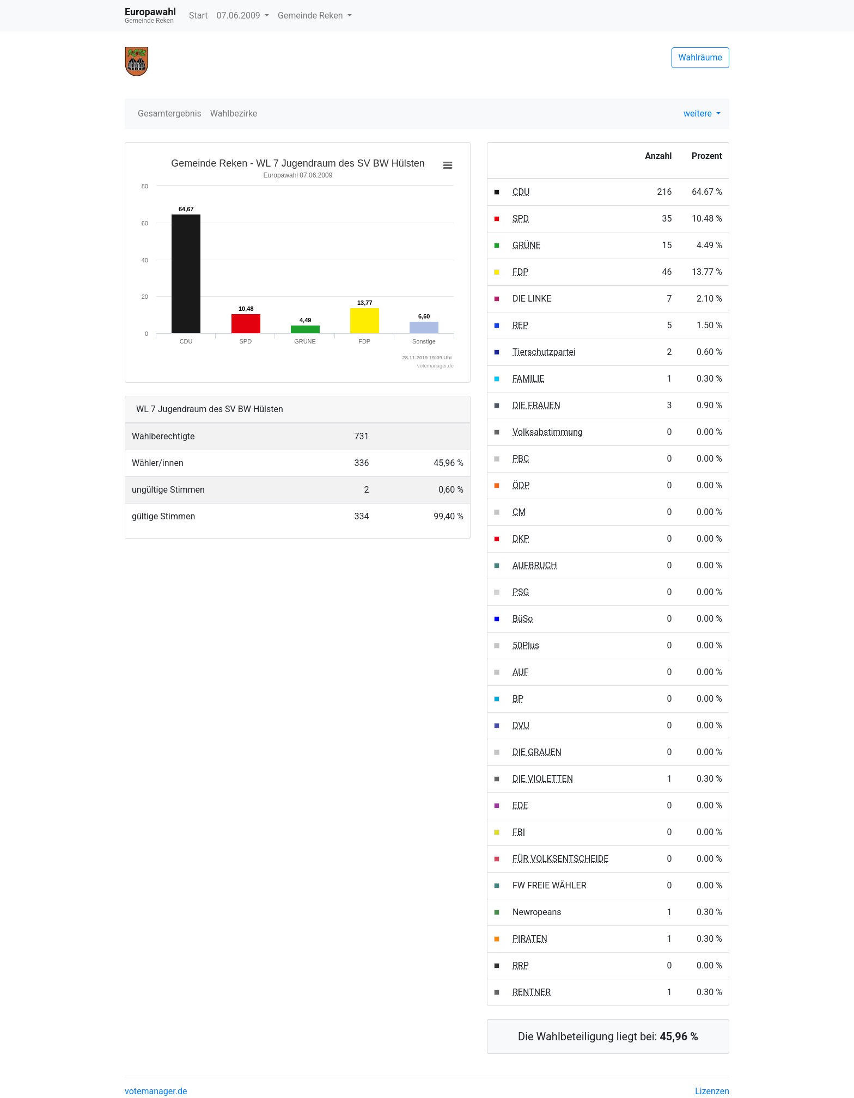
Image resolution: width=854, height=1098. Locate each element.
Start (198, 15)
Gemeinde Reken (311, 15)
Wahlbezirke (234, 113)
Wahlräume (701, 57)
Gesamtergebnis (170, 113)
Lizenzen (712, 1091)
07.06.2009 (239, 15)
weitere (699, 113)
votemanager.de (156, 1091)
